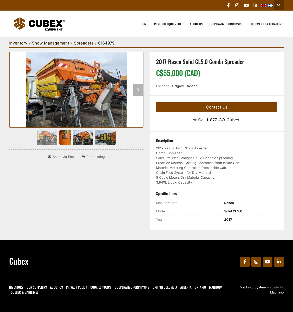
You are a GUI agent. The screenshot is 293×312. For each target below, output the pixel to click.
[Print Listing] (93, 157)
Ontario (200, 287)
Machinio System (253, 287)
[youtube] (244, 5)
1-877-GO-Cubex (222, 119)
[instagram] (234, 5)
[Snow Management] (50, 43)
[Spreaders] (83, 43)
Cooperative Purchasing (226, 24)
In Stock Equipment (167, 24)
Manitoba (215, 287)
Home (144, 24)
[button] (169, 24)
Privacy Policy (76, 287)
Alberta (185, 287)
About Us (196, 24)
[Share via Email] (62, 157)
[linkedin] (255, 5)
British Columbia (165, 287)
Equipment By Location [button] (265, 24)
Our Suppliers (37, 287)
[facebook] (224, 5)
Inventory (16, 287)
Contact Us (216, 107)
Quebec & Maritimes (24, 292)
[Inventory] (18, 43)
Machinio (277, 292)
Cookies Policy (101, 287)
